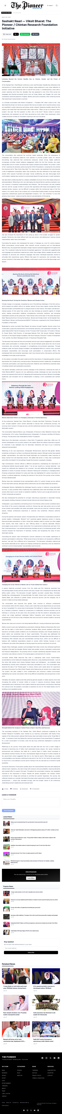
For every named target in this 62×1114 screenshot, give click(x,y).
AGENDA (4, 1096)
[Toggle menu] (5, 5)
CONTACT (50, 1075)
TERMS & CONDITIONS (38, 1078)
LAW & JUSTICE (6, 1093)
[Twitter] (31, 1110)
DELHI (18, 1073)
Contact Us (15, 1102)
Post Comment (8, 810)
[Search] (57, 5)
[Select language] (50, 5)
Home (3, 1102)
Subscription (5, 1105)
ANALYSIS (19, 1075)
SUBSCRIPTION (51, 1070)
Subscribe (31, 952)
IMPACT (4, 1088)
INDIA (3, 1070)
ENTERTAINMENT (6, 1083)
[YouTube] (34, 1110)
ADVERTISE (50, 1073)
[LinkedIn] (38, 1110)
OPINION (19, 1070)
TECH (3, 1080)
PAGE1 (3, 1091)
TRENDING (5, 1085)
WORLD (4, 1075)
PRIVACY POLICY (36, 1075)
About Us (8, 1102)
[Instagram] (27, 1110)
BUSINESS (4, 1073)
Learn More (31, 878)
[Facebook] (24, 1110)
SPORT (4, 1078)
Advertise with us (24, 1102)
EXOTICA (34, 1073)
